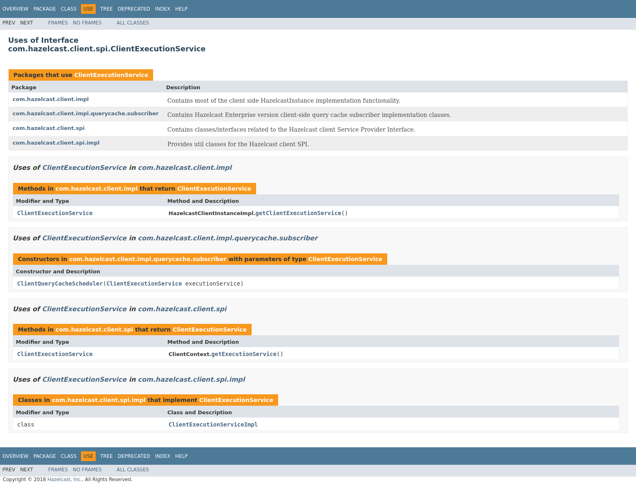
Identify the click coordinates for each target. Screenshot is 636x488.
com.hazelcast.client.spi (49, 128)
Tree (106, 9)
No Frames (87, 23)
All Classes (133, 23)
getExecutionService (243, 354)
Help (181, 9)
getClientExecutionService (298, 213)
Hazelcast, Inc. (64, 479)
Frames (58, 23)
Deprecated (134, 9)
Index (163, 9)
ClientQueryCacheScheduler (60, 283)
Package (44, 9)
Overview (15, 9)
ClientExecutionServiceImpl (213, 424)
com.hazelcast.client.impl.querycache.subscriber (86, 113)
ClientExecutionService (111, 75)
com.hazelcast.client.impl (51, 99)
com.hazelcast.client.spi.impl (56, 143)
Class (69, 9)
